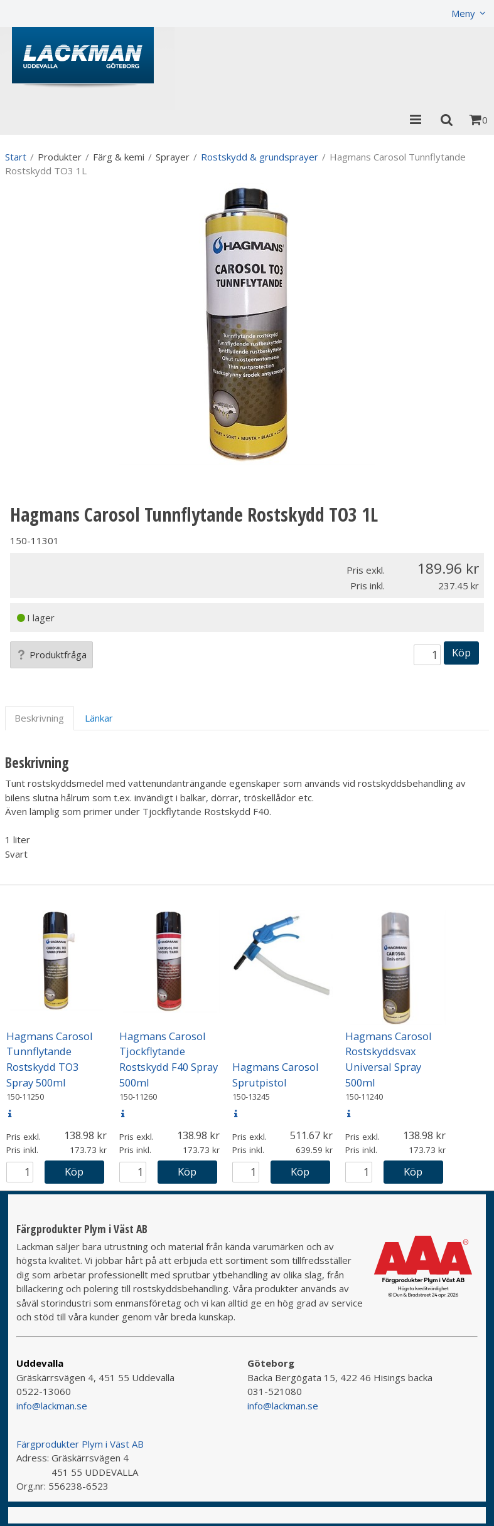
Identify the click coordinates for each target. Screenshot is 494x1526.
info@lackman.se (51, 1405)
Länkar (99, 718)
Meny (463, 13)
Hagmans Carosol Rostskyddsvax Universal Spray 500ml (388, 1059)
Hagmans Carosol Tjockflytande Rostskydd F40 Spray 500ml (168, 1059)
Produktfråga (51, 654)
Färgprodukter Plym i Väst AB (80, 1444)
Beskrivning (39, 718)
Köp (461, 652)
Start (15, 156)
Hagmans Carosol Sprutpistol (275, 1075)
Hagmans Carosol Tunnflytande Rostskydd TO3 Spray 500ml (49, 1059)
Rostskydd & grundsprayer (259, 156)
